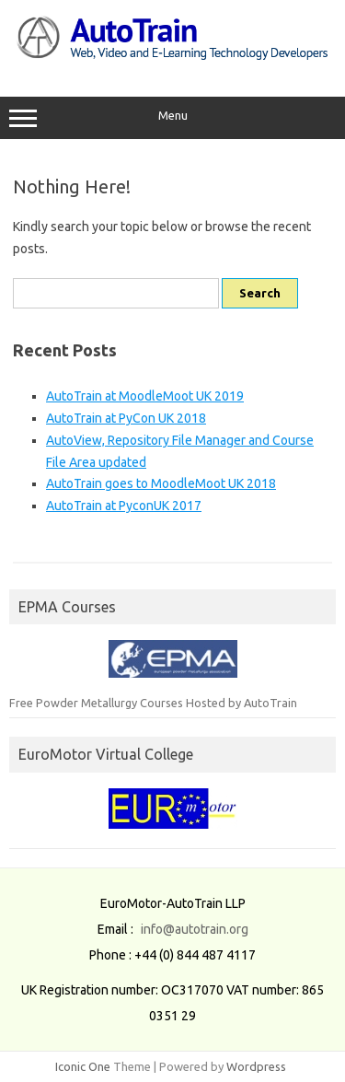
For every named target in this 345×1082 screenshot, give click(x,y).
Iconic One (82, 1066)
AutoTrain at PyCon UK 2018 (126, 418)
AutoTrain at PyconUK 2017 (123, 505)
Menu (172, 118)
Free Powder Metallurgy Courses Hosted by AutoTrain (153, 702)
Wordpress (256, 1066)
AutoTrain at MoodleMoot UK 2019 (145, 396)
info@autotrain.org (194, 929)
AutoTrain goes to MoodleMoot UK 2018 (161, 483)
